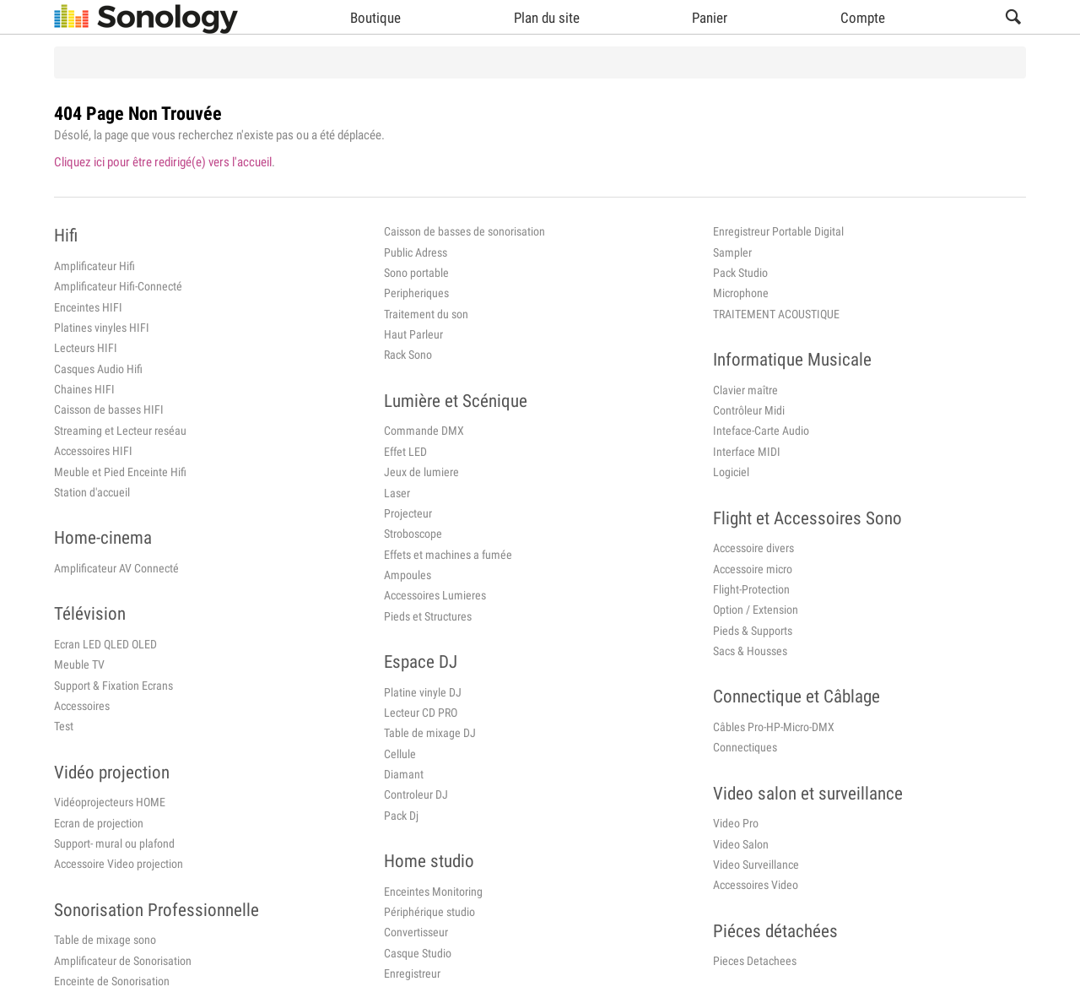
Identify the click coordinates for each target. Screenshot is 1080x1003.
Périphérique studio (429, 912)
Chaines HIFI (84, 389)
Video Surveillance (756, 864)
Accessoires (82, 706)
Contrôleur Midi (749, 410)
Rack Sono (408, 354)
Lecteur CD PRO (420, 712)
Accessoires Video (755, 885)
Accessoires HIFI (93, 451)
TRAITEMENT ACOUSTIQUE (776, 314)
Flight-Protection (751, 589)
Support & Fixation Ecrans (113, 685)
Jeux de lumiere (421, 472)
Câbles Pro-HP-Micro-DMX (773, 727)
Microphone (741, 293)
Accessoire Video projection (118, 863)
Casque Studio (417, 953)
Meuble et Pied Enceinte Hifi (120, 472)
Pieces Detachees (754, 961)
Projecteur (408, 513)
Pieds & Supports (752, 630)
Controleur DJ (416, 794)
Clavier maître (745, 390)
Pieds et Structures (428, 616)
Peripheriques (416, 293)
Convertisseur (416, 932)
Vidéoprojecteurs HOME (109, 802)
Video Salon (741, 844)
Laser (397, 493)
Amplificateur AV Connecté (116, 568)
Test (63, 726)
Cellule (400, 754)
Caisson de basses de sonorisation (464, 231)
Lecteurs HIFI (85, 348)
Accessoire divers (753, 548)
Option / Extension (755, 609)
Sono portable (416, 272)
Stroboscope (413, 533)
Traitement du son (426, 314)
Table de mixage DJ (430, 733)
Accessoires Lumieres (435, 595)
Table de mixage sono (105, 939)
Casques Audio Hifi (98, 369)
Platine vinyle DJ (423, 692)
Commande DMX (424, 430)
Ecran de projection (98, 823)
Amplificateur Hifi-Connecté (118, 286)
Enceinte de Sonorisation (112, 981)
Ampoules (407, 575)
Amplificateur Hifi (94, 266)
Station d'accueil (92, 492)
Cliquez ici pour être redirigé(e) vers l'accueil (163, 162)
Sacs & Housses (750, 651)
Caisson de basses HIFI (109, 409)
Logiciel (731, 472)
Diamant (404, 774)
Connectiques (745, 747)
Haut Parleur (413, 334)
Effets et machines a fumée (448, 554)
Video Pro (736, 823)
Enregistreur (412, 973)
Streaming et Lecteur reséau (120, 430)
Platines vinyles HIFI (101, 327)
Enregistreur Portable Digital (778, 231)
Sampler (732, 252)
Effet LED (405, 451)
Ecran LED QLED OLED (105, 644)
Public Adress (415, 252)
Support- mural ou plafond (114, 843)
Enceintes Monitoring (433, 891)
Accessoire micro (752, 569)
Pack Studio (740, 272)
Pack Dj (401, 815)
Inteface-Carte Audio (761, 430)
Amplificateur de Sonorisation (123, 961)
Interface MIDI (746, 451)
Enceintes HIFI (88, 307)
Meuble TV (79, 664)
